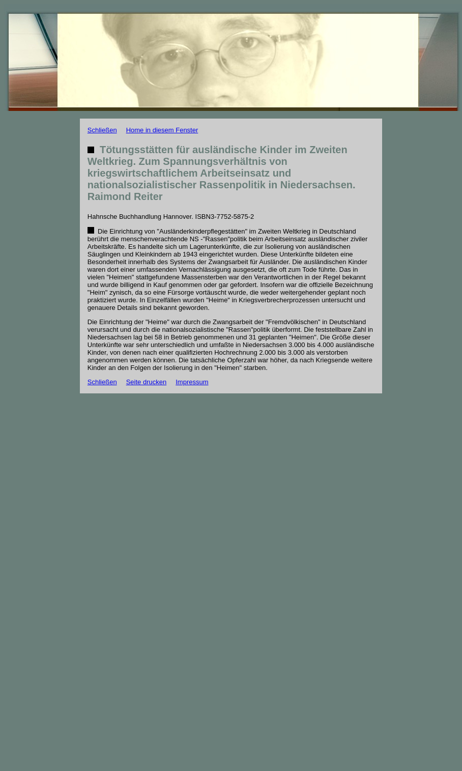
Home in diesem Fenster (162, 130)
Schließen (102, 130)
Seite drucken (146, 382)
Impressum (192, 382)
